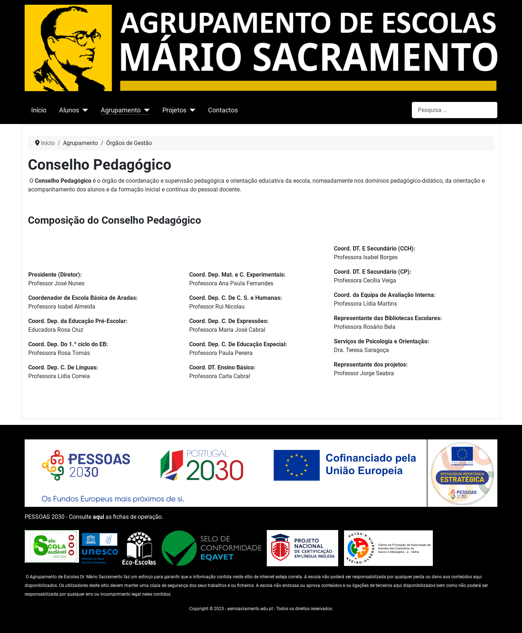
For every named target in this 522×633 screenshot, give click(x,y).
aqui (98, 516)
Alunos (69, 110)
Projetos (174, 110)
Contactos (223, 110)
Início (38, 110)
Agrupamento (121, 110)
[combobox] (454, 110)
